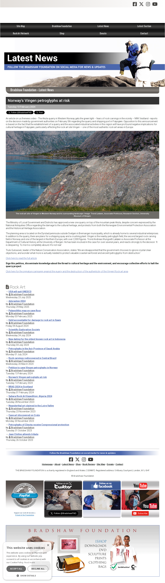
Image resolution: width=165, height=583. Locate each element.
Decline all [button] (37, 568)
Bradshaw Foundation (62, 26)
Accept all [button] (16, 568)
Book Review (88, 464)
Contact (144, 33)
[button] (27, 575)
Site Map (21, 26)
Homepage (47, 464)
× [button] (48, 545)
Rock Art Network (21, 33)
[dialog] (27, 561)
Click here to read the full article (21, 258)
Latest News (103, 26)
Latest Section (144, 26)
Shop (62, 33)
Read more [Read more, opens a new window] (29, 562)
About (57, 464)
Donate (103, 33)
